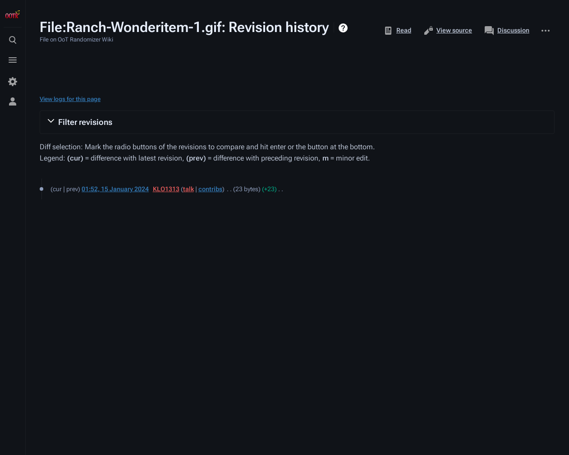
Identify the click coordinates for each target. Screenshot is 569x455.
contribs (210, 189)
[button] (297, 122)
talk (188, 189)
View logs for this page (70, 99)
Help (344, 27)
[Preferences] (13, 82)
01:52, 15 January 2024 (115, 189)
